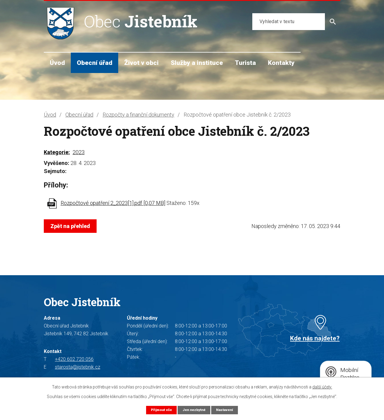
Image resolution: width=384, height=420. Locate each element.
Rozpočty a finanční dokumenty (138, 114)
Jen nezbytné (194, 409)
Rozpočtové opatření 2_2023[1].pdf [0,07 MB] (113, 203)
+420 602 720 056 (74, 359)
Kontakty (281, 62)
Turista (245, 62)
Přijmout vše (159, 409)
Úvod (57, 62)
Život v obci (141, 62)
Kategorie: (57, 152)
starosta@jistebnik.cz (77, 367)
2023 (79, 152)
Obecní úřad (94, 62)
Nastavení (227, 409)
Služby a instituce (197, 62)
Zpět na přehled (72, 226)
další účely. (322, 386)
